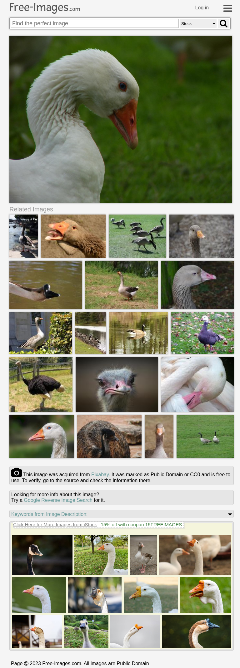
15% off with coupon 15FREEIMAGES (141, 524)
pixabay (100, 474)
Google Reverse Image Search (58, 500)
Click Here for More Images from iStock (55, 524)
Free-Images (44, 7)
